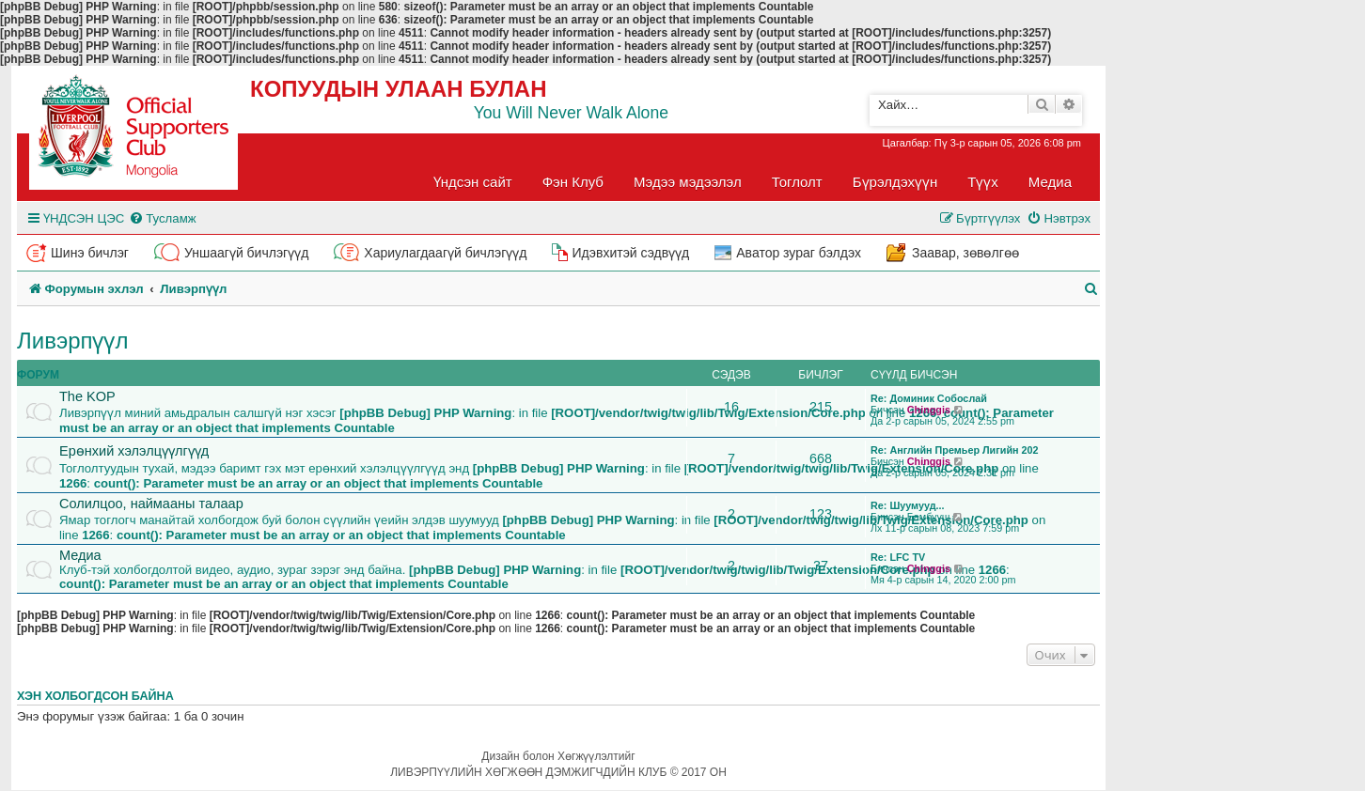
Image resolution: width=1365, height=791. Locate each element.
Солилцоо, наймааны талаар (151, 503)
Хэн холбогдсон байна (95, 696)
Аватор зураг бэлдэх (798, 252)
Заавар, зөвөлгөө (965, 252)
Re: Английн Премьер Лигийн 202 (955, 450)
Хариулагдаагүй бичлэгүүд (445, 252)
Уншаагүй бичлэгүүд (246, 252)
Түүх (982, 182)
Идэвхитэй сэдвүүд (630, 252)
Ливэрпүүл (73, 340)
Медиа (1050, 182)
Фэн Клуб (573, 182)
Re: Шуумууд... (908, 505)
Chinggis (928, 409)
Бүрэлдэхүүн (895, 182)
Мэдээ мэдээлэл (688, 182)
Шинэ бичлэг (90, 252)
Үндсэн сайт (472, 182)
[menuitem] (162, 218)
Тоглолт (797, 182)
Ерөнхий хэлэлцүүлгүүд (134, 450)
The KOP (87, 396)
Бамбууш (928, 516)
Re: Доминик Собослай (929, 398)
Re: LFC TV (898, 557)
